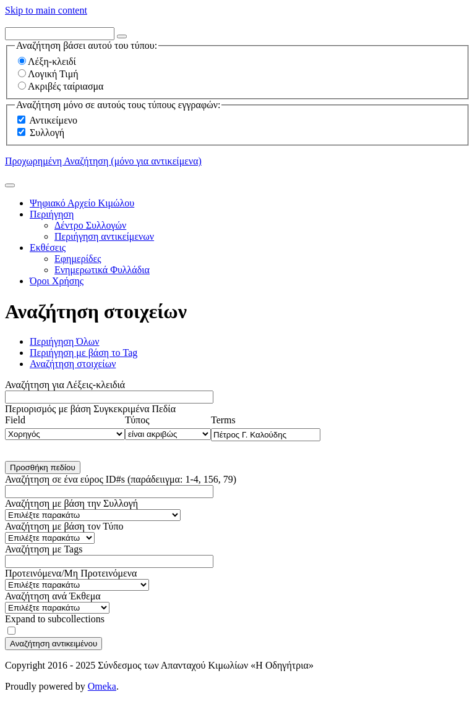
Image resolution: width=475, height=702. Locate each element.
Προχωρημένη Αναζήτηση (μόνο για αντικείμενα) (103, 161)
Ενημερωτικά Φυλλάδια (102, 269)
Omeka (102, 686)
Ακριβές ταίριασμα (60, 86)
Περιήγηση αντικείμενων (104, 236)
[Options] (122, 36)
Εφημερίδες (77, 258)
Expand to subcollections (55, 619)
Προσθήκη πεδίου (42, 467)
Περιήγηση (52, 214)
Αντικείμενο (53, 120)
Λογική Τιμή (48, 74)
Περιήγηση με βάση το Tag (83, 352)
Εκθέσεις (48, 247)
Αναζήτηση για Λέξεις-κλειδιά (65, 384)
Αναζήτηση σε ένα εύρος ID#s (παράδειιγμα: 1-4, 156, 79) (120, 479)
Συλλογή (47, 132)
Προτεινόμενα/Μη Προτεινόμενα (71, 573)
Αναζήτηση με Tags (43, 549)
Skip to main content (46, 10)
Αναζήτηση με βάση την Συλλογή (71, 503)
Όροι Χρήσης (56, 281)
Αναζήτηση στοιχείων (73, 363)
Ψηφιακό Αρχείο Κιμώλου (82, 203)
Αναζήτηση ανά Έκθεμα (53, 596)
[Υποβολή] (10, 185)
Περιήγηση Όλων (64, 341)
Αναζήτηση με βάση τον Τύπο (64, 526)
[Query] (59, 33)
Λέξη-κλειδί (47, 61)
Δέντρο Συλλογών (90, 225)
